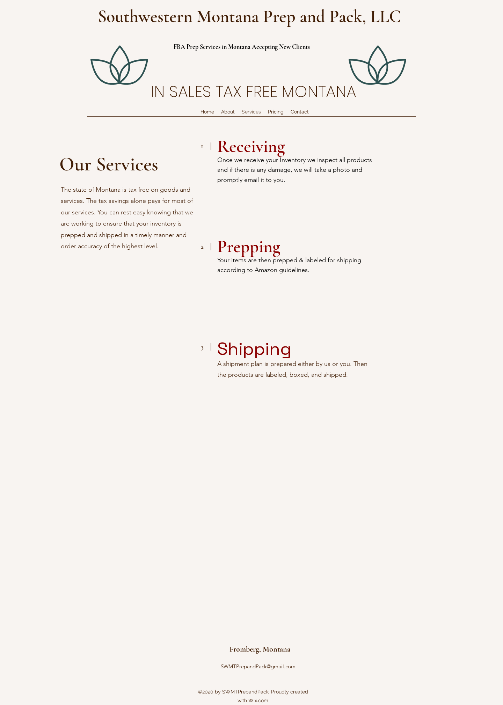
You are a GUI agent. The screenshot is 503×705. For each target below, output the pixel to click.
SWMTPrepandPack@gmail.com (258, 666)
